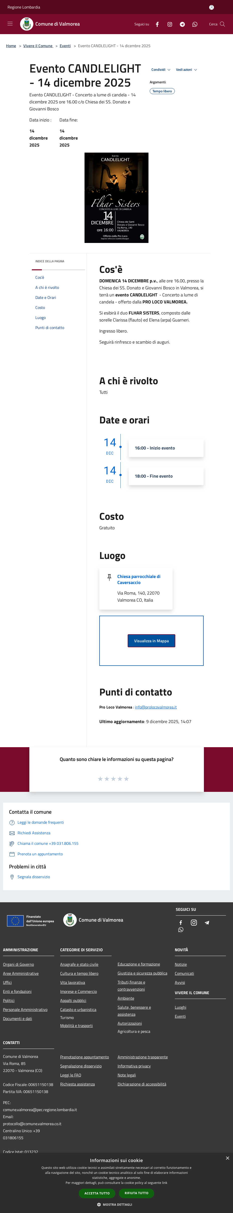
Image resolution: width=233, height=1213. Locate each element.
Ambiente (126, 998)
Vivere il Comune (38, 46)
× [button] (227, 1158)
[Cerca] (222, 24)
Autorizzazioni (130, 1023)
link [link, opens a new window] (164, 1183)
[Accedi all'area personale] (211, 7)
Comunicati (184, 973)
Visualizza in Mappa (151, 641)
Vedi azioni (187, 70)
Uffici (7, 982)
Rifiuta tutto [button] (136, 1193)
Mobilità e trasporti (76, 1026)
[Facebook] (155, 24)
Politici (9, 1000)
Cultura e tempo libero (79, 973)
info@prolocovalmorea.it (156, 707)
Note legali (127, 1075)
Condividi (161, 70)
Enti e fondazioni (17, 991)
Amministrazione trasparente (143, 1057)
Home (11, 46)
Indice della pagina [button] (49, 261)
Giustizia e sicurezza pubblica (142, 973)
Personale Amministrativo (25, 1009)
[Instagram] (168, 24)
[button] (116, 1204)
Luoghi (180, 1007)
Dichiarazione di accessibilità (142, 1084)
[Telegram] (180, 24)
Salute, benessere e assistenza (134, 1010)
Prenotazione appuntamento (84, 1057)
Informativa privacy (134, 1066)
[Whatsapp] (193, 24)
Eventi (65, 46)
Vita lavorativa (72, 982)
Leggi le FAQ (70, 1075)
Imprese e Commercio (78, 991)
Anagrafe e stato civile (79, 964)
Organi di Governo (18, 964)
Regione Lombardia (24, 7)
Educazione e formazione (139, 964)
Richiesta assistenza (77, 1084)
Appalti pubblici (73, 1000)
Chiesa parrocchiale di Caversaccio (139, 579)
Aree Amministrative (21, 973)
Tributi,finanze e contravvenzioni (131, 985)
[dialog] (116, 1183)
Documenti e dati (17, 1018)
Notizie (181, 964)
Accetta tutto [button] (97, 1193)
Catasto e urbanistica (78, 1009)
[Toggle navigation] (10, 24)
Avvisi (180, 982)
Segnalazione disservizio (81, 1066)
